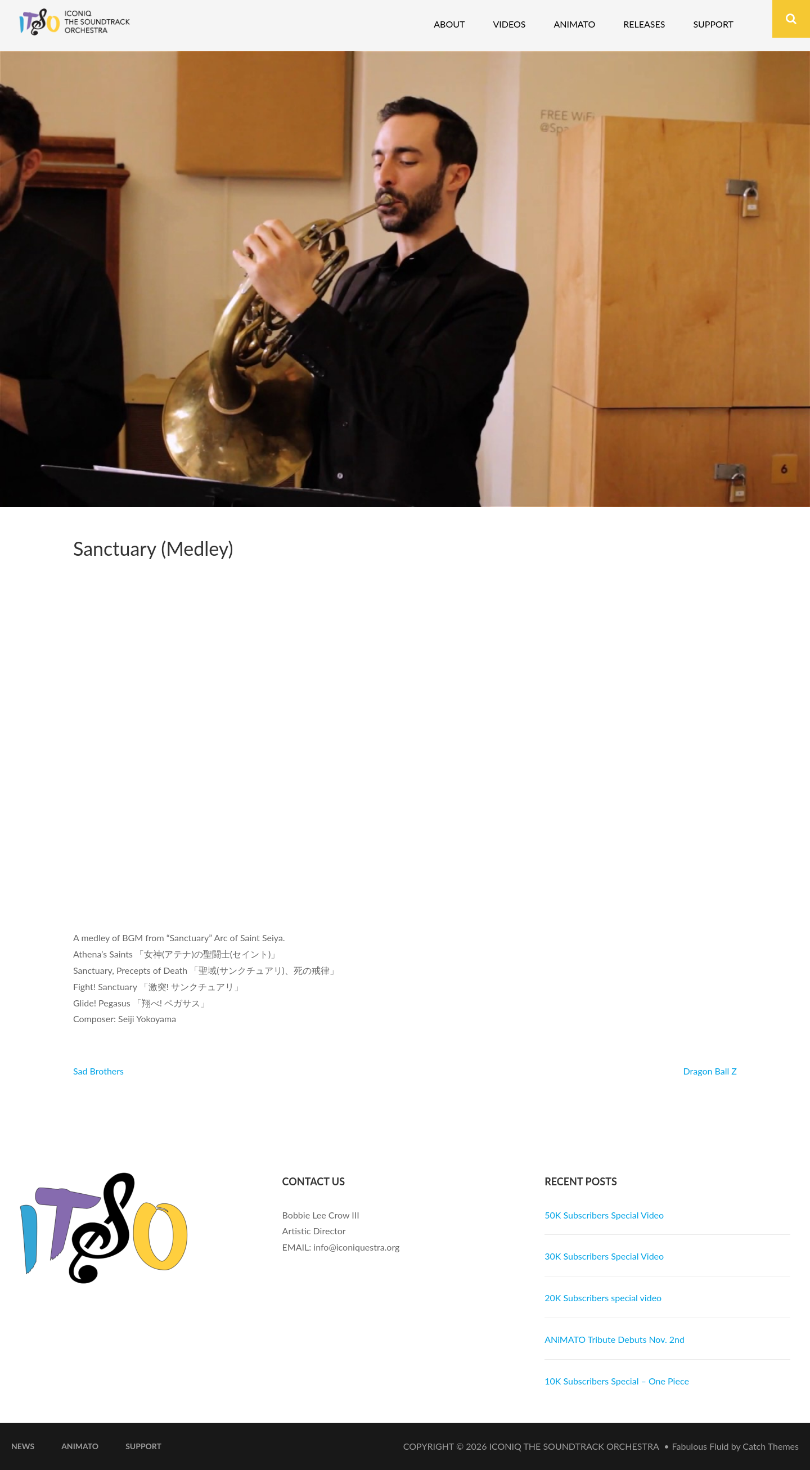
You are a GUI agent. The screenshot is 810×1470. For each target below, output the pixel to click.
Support (713, 24)
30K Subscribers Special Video (604, 1256)
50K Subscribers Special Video (604, 1215)
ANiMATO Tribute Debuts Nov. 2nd (614, 1339)
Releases (644, 24)
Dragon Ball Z (710, 1071)
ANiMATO (79, 1446)
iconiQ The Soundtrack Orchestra (574, 1446)
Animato (574, 24)
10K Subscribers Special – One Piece (616, 1380)
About (449, 24)
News (22, 1446)
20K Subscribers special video (603, 1297)
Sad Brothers (98, 1071)
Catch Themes (770, 1446)
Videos (509, 24)
